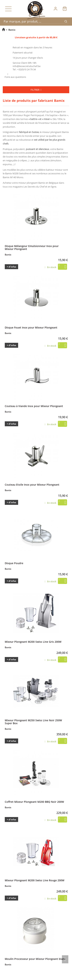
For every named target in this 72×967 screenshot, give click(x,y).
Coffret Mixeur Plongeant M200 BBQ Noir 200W (34, 801)
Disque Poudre (14, 563)
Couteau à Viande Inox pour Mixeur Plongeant (34, 406)
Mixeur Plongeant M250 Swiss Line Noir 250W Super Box (33, 722)
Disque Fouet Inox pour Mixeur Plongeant (31, 327)
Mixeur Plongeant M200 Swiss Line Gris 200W (33, 641)
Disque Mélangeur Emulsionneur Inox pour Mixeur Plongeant (32, 247)
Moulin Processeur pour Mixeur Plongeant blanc (35, 958)
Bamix (6, 111)
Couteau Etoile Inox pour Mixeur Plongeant (32, 484)
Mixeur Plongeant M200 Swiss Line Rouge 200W (34, 880)
